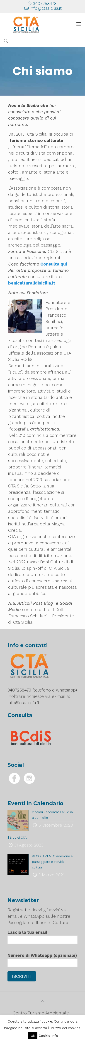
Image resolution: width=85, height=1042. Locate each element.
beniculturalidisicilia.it (32, 283)
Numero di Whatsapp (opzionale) (42, 960)
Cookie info (48, 1036)
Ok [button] (33, 1035)
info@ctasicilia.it (46, 8)
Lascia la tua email (42, 937)
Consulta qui (53, 264)
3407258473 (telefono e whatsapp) (42, 690)
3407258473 (44, 3)
